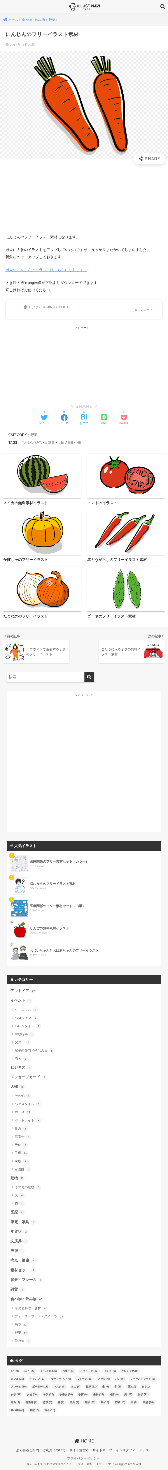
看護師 (23, 1170)
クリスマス (26, 1010)
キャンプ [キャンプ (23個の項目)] (38, 1380)
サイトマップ (102, 1452)
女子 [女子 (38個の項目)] (16, 1396)
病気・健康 (23, 1261)
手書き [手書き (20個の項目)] (66, 1396)
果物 (21, 1326)
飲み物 (23, 1342)
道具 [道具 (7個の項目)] (74, 1404)
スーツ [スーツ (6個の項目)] (104, 1380)
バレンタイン (28, 1026)
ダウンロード (143, 309)
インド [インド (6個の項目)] (110, 1372)
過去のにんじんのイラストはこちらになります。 (46, 270)
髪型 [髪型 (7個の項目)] (34, 1411)
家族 (21, 1161)
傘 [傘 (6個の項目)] (105, 1388)
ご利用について (54, 1452)
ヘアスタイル (28, 1104)
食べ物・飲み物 (27, 1300)
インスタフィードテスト (134, 1452)
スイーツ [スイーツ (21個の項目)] (84, 1380)
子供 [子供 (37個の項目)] (48, 1396)
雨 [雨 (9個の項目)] (134, 1404)
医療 (17, 1213)
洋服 (17, 1252)
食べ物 (75, 442)
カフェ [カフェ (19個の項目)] (17, 1380)
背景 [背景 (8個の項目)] (47, 1404)
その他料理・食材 (31, 1310)
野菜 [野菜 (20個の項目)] (90, 1404)
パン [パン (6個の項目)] (119, 1380)
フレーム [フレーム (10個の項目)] (19, 1388)
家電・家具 (23, 1223)
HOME (84, 1442)
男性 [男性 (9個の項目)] (15, 1404)
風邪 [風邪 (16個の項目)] (148, 1404)
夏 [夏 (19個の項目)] (132, 1388)
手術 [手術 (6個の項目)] (83, 1396)
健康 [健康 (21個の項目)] (91, 1388)
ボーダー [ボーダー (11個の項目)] (40, 1388)
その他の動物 (28, 1188)
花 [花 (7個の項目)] (61, 1404)
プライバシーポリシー (83, 1460)
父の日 (23, 1042)
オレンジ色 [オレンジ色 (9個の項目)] (129, 1372)
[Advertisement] (84, 199)
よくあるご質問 (27, 1452)
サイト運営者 (79, 1452)
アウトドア (23, 991)
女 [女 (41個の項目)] (146, 1388)
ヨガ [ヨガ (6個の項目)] (75, 1388)
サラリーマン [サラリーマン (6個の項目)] (61, 1380)
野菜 (33, 435)
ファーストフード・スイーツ (39, 1318)
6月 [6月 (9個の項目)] (15, 1372)
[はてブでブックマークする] (84, 420)
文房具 (19, 1242)
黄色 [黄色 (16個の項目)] (49, 1411)
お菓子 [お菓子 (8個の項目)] (68, 1372)
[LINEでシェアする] (104, 420)
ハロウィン (26, 1018)
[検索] (89, 677)
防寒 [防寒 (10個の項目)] (120, 1404)
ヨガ (21, 1129)
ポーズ (23, 1113)
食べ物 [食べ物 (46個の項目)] (17, 1411)
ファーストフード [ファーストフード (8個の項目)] (142, 1380)
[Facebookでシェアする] (64, 420)
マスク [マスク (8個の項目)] (59, 1388)
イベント (21, 1001)
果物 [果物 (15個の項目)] (98, 1396)
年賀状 (19, 1232)
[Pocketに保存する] (123, 420)
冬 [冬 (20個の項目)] (118, 1388)
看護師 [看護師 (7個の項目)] (31, 1404)
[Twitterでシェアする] (44, 420)
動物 (17, 1178)
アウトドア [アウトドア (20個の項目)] (89, 1372)
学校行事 (25, 1034)
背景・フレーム (27, 1281)
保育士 (23, 1137)
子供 (21, 1153)
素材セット (23, 1271)
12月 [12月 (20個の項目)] (29, 1372)
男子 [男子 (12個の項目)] (143, 1396)
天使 (21, 1145)
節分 (21, 1059)
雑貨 (17, 1291)
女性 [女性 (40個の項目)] (32, 1396)
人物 (17, 1087)
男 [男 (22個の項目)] (128, 1396)
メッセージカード (28, 1077)
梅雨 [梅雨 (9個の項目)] (114, 1396)
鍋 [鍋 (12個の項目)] (105, 1404)
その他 (23, 1096)
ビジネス (21, 1067)
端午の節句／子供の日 (34, 1051)
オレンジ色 (33, 442)
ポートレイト (28, 1121)
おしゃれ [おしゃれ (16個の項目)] (49, 1372)
